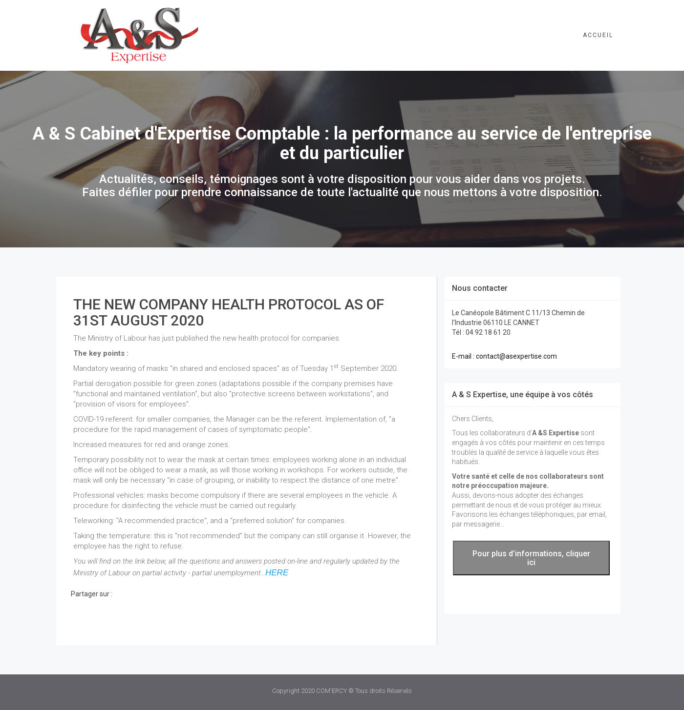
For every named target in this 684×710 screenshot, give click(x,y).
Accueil (598, 35)
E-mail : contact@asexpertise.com (504, 356)
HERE (276, 572)
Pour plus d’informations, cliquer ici (531, 558)
